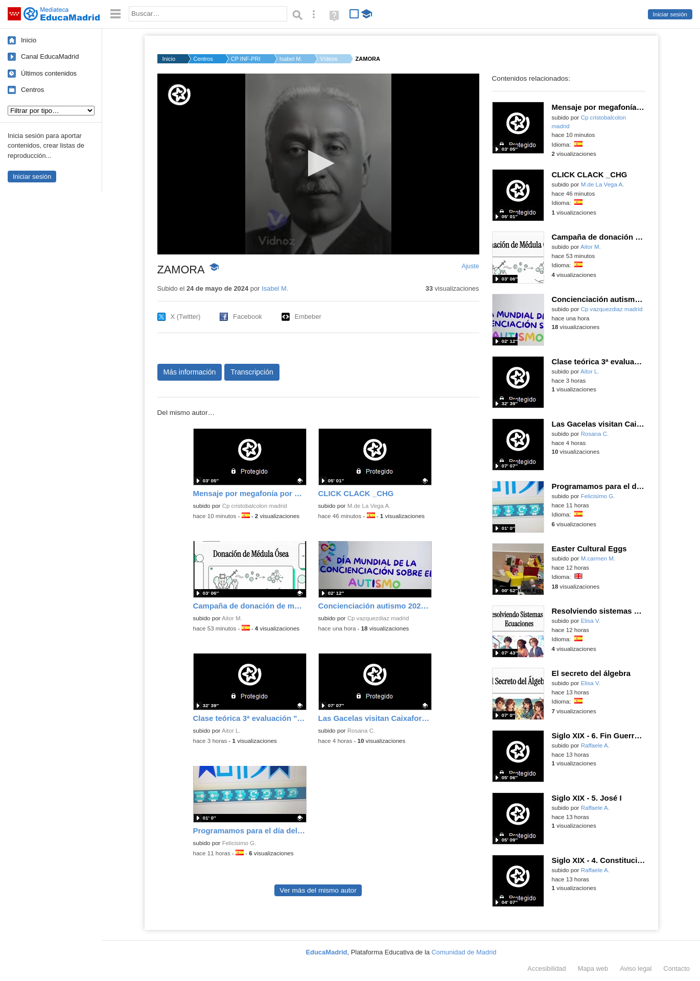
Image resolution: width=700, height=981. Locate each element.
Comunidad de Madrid (464, 952)
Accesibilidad (546, 968)
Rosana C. (361, 731)
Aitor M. (232, 618)
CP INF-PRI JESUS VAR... (246, 59)
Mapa (593, 968)
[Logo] (179, 95)
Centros (32, 90)
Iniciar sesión (670, 14)
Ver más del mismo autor (317, 890)
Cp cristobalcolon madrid (254, 506)
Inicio (28, 40)
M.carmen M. (598, 558)
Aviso (635, 968)
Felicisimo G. (239, 843)
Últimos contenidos (49, 73)
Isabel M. (290, 59)
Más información (190, 372)
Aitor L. (231, 731)
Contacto (676, 968)
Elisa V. (590, 621)
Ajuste (470, 266)
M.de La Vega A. (369, 506)
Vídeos (328, 59)
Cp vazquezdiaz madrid (378, 618)
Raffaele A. (595, 745)
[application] (318, 164)
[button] (318, 163)
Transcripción (251, 372)
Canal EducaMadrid (50, 56)
